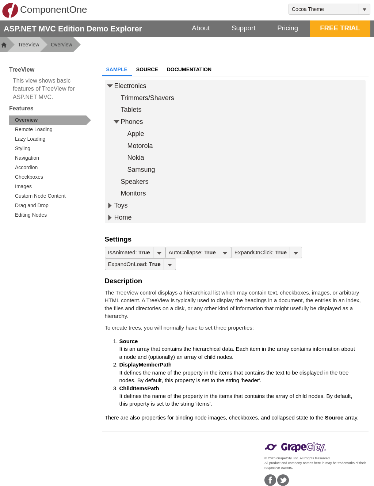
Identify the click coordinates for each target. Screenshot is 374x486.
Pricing (287, 28)
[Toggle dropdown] (364, 9)
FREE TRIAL (340, 28)
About (201, 28)
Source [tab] (147, 69)
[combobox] (324, 9)
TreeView (28, 45)
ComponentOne (44, 10)
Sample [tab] (116, 69)
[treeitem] (50, 120)
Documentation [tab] (189, 69)
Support (243, 28)
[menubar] (135, 252)
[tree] (235, 151)
